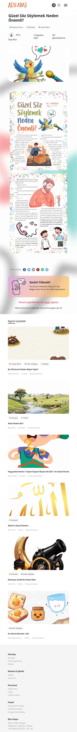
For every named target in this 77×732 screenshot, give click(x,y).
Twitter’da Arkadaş (15, 709)
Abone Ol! (12, 678)
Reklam (11, 675)
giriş (47, 302)
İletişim (11, 664)
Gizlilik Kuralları (14, 695)
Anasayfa (11, 658)
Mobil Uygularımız (15, 661)
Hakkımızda (12, 689)
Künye (10, 692)
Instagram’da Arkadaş (16, 712)
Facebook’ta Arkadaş (16, 706)
